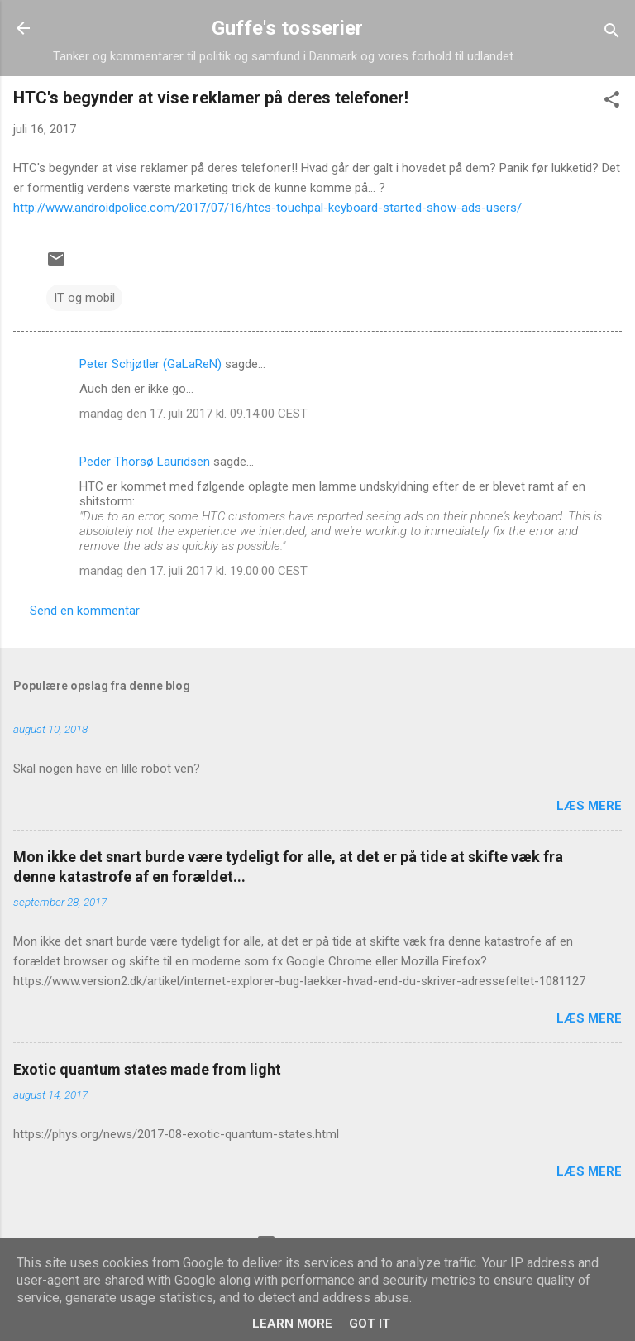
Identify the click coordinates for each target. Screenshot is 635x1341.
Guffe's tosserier (287, 28)
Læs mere (589, 805)
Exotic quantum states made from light (147, 1069)
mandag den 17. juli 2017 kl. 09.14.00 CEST (193, 413)
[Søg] (612, 33)
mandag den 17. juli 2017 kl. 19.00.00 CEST (193, 570)
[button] (612, 102)
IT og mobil (84, 297)
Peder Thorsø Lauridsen (144, 461)
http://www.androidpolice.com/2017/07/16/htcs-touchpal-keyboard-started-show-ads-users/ (267, 207)
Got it (369, 1323)
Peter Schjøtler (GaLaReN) (150, 364)
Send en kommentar (85, 610)
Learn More (292, 1323)
